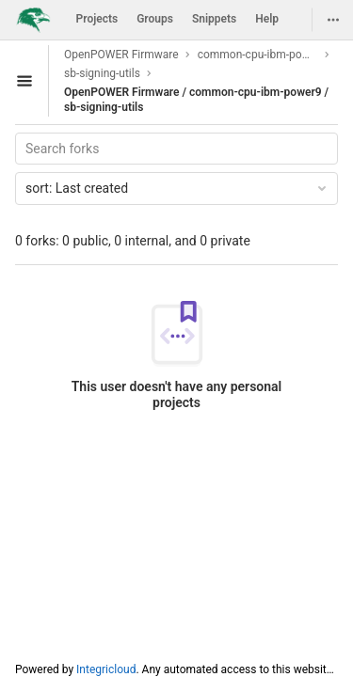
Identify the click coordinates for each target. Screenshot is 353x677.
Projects (97, 18)
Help (267, 18)
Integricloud (106, 669)
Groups (154, 18)
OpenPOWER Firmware (121, 54)
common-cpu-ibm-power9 (258, 54)
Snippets (214, 18)
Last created (177, 188)
